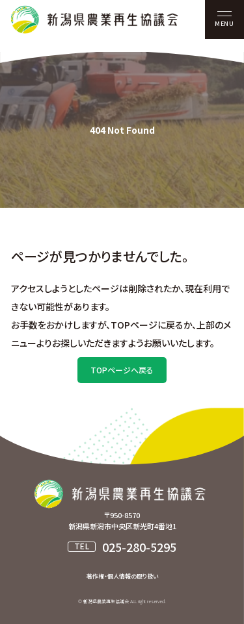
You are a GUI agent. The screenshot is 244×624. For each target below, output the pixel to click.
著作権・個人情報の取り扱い (122, 576)
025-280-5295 (139, 547)
